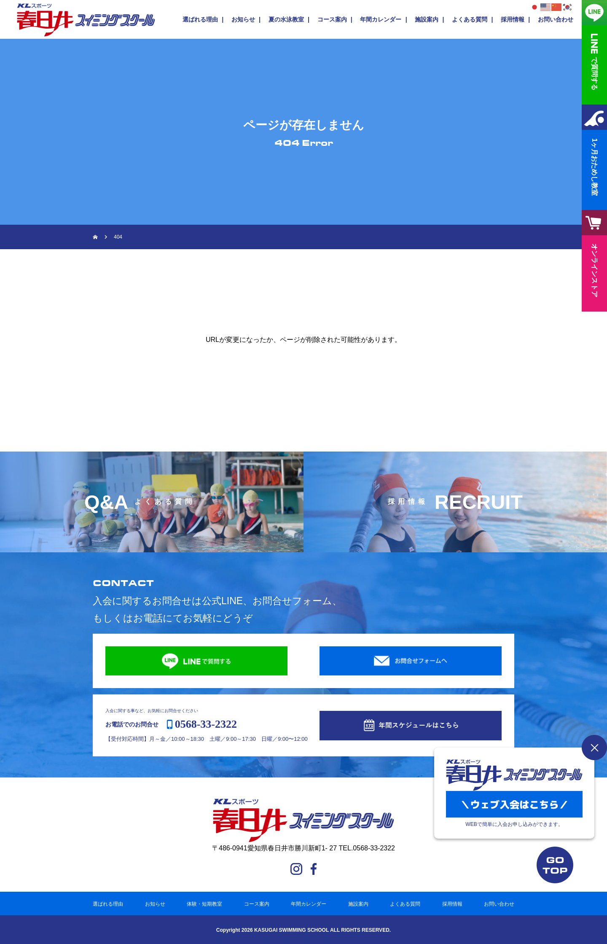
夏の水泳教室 (286, 19)
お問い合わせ (555, 19)
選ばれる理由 (200, 19)
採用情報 (512, 19)
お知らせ (243, 19)
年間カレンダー (380, 19)
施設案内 (426, 19)
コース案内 (332, 19)
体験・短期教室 (204, 904)
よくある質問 (469, 19)
